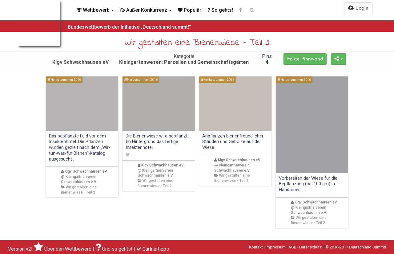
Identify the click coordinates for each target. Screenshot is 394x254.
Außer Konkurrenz (145, 10)
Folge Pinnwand (305, 59)
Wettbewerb (95, 10)
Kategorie (184, 59)
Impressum (276, 247)
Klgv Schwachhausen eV (84, 171)
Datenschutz (310, 247)
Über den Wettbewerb (67, 249)
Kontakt (256, 247)
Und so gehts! (117, 249)
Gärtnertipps (156, 249)
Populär (189, 10)
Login (358, 8)
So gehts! (220, 10)
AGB (292, 247)
